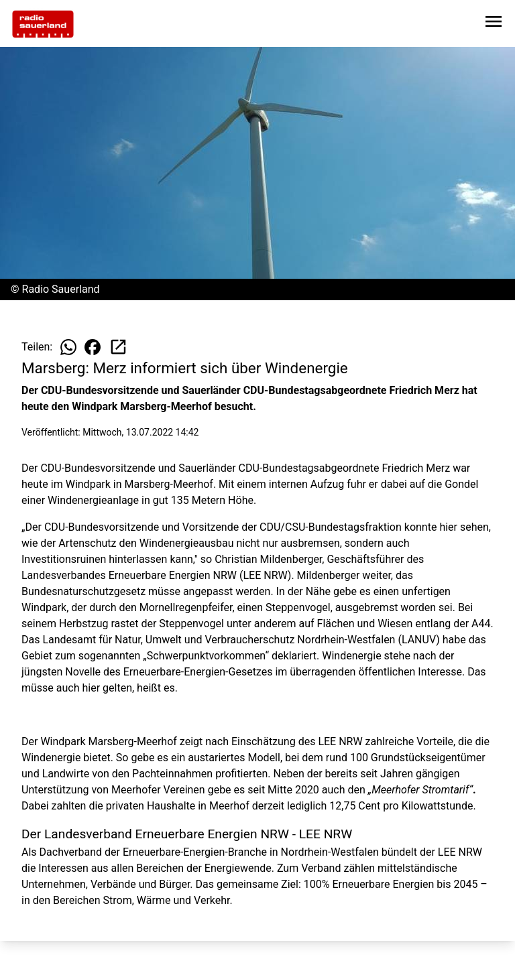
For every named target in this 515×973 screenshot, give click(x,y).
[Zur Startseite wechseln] (43, 24)
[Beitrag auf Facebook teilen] (92, 347)
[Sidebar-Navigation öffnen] (493, 24)
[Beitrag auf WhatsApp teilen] (68, 347)
